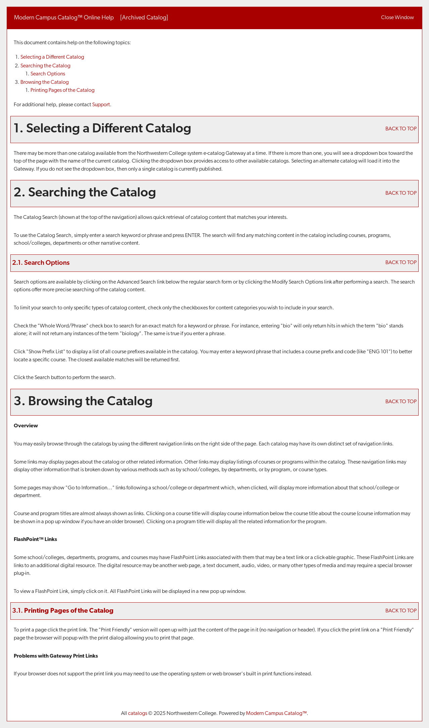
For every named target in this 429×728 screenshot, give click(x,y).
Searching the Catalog (45, 66)
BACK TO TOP (401, 129)
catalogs (137, 713)
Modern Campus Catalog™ (276, 713)
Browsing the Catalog (44, 82)
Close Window (397, 17)
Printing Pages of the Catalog (62, 90)
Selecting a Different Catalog (52, 57)
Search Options (47, 74)
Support (101, 105)
